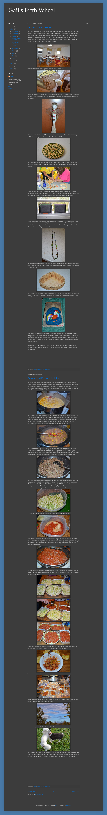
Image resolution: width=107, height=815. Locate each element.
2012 (12, 64)
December (15, 31)
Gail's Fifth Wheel (31, 10)
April (13, 58)
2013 (12, 29)
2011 (12, 66)
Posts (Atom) (39, 794)
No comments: (47, 369)
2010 (12, 69)
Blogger (68, 805)
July (13, 53)
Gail (12, 76)
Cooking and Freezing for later (43, 378)
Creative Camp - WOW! (40, 27)
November (15, 33)
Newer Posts (31, 791)
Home (54, 791)
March (14, 61)
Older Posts (75, 791)
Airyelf (56, 805)
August (14, 51)
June (13, 56)
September (15, 48)
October (14, 36)
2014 (12, 26)
